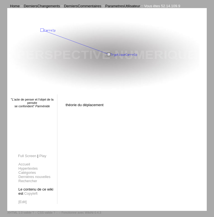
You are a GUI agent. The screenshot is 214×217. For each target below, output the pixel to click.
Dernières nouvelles (34, 177)
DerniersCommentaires (82, 6)
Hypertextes (28, 168)
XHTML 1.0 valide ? (20, 212)
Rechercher (27, 181)
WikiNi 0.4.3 (93, 212)
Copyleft (31, 193)
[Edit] (22, 202)
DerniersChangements (42, 6)
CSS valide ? (46, 212)
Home (15, 6)
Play (42, 156)
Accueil (24, 164)
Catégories (27, 172)
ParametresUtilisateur (122, 6)
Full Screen (27, 156)
